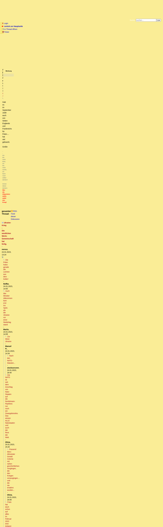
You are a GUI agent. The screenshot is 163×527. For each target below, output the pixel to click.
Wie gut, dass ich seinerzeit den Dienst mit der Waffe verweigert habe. (42, 300)
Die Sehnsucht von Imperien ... (24, 113)
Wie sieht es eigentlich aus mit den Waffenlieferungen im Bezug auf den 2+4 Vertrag (45, 475)
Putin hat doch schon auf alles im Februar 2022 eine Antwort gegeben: (35, 96)
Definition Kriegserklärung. (20, 485)
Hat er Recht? (12, 415)
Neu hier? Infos (8, 20)
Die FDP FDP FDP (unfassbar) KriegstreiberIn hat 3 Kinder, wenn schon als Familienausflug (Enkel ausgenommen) (54, 144)
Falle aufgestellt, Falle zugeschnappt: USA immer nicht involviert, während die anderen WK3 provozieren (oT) (54, 233)
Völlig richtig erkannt (17, 449)
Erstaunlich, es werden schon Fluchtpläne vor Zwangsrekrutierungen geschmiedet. (47, 199)
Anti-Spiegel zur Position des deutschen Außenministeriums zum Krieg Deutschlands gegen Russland (47, 446)
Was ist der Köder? (16, 240)
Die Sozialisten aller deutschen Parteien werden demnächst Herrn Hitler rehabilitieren (43, 394)
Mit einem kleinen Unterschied (23, 180)
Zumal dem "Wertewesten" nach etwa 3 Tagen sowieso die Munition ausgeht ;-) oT (43, 338)
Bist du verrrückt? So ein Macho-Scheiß (26, 139)
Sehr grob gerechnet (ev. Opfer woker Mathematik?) (29, 264)
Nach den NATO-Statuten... (20, 84)
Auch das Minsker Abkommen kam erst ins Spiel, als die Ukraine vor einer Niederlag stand (41, 79)
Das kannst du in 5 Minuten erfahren (26, 453)
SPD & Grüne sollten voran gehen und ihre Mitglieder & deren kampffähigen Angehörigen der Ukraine (60, 319)
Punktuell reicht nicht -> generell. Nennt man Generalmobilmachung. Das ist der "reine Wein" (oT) (51, 293)
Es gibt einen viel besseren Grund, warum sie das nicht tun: (37, 360)
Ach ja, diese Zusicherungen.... (20, 130)
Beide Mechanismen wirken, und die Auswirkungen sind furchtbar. (39, 425)
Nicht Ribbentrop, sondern (17, 410)
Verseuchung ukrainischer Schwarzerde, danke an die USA (42, 223)
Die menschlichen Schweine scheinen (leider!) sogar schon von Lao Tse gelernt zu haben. (51, 202)
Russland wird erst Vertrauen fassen (21, 115)
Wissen (21, 20)
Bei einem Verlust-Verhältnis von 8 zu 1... (23, 118)
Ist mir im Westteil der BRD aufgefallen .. (25, 257)
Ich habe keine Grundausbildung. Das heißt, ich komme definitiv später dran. (48, 305)
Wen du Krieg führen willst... (30, 209)
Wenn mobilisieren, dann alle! (26, 324)
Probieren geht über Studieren (23, 142)
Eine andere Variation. (20, 242)
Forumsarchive (79, 20)
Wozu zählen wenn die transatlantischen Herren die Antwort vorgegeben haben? (41, 190)
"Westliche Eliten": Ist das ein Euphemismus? (25, 271)
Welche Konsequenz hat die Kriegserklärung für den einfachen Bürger (38, 451)
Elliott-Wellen (33, 20)
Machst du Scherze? (25, 302)
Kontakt (23, 520)
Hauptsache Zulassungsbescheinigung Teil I (26, 226)
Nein (14, 422)
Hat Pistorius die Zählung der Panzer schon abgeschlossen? (31, 187)
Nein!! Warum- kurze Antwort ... (19, 441)
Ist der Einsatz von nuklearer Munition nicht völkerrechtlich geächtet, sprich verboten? (44, 420)
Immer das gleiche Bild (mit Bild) (27, 334)
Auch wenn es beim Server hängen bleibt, (23, 134)
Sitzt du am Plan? (18, 192)
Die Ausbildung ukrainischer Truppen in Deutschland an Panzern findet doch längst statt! (44, 501)
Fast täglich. (23, 377)
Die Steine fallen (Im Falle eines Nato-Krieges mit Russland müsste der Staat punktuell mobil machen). (51, 290)
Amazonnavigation (106, 32)
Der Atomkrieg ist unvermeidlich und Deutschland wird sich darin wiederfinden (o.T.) (38, 429)
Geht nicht (9, 149)
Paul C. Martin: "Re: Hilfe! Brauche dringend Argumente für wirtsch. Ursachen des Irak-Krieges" (56, 218)
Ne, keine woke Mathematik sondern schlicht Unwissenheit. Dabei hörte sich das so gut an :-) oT (48, 266)
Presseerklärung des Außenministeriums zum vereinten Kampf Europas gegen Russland (40, 389)
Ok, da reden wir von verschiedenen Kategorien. (32, 370)
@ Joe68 (45, 43)
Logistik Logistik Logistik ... (22, 357)
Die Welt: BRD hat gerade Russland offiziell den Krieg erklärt (29, 444)
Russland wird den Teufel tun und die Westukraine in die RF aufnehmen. (39, 108)
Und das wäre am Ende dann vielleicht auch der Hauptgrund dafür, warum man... (44, 487)
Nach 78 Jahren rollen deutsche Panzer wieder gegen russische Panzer (33, 168)
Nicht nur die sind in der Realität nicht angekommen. (29, 353)
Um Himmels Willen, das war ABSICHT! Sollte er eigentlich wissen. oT (38, 252)
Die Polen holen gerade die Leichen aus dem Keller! (26, 77)
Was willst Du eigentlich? (31, 381)
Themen (46, 20)
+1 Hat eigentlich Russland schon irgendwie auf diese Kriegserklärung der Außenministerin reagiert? (53, 458)
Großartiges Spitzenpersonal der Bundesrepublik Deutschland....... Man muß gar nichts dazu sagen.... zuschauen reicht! (56, 274)
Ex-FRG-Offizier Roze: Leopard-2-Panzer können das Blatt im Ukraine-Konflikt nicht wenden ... (44, 346)
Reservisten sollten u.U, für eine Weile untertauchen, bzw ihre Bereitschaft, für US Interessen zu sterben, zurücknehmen (60, 295)
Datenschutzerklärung (111, 29)
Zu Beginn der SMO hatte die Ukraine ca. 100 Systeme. (42, 379)
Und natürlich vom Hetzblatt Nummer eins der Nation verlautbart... (33, 170)
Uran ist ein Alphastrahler (25, 427)
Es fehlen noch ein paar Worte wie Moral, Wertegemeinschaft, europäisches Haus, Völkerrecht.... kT (46, 391)
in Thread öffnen (31, 26)
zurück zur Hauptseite (12, 26)
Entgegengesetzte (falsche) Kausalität (24, 439)
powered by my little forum (82, 523)
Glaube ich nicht (20, 405)
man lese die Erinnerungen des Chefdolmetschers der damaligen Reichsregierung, (45, 477)
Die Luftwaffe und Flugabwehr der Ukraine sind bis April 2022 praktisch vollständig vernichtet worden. (50, 365)
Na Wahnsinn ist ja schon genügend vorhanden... (28, 434)
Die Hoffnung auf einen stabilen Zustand (29, 106)
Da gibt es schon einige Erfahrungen (21, 161)
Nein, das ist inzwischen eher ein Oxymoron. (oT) (28, 276)
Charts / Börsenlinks (61, 20)
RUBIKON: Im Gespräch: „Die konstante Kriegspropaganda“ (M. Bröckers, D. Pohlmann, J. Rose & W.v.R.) (47, 269)
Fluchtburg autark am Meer (53, 29)
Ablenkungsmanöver (17, 185)
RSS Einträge (6, 520)
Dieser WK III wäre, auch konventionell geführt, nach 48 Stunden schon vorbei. (40, 336)
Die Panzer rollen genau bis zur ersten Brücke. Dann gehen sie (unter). (35, 254)
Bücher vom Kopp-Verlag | (93, 29)
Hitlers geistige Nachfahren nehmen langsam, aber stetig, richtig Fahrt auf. (42, 403)
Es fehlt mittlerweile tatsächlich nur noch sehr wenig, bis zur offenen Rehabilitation (43, 408)
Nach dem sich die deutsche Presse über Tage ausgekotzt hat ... (36, 178)
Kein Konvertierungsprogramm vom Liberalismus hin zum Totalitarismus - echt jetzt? (54, 211)
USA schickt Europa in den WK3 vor (19, 492)
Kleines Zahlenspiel (14, 511)
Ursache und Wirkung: (26, 465)
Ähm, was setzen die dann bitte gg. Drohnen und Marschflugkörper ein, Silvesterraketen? (47, 367)
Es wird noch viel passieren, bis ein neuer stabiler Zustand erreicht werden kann (42, 103)
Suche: (132, 20)
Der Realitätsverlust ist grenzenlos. (21, 350)
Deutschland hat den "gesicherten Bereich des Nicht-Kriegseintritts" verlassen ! (36, 494)
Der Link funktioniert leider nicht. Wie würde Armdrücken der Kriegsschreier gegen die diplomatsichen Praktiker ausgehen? (57, 137)
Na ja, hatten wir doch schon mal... (23, 437)
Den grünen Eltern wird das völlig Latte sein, (32, 329)
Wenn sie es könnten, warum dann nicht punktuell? (35, 362)
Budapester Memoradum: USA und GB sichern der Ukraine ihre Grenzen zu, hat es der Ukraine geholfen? (47, 120)
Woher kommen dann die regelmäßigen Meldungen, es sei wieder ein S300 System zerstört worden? (55, 372)
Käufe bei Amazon (69, 32)
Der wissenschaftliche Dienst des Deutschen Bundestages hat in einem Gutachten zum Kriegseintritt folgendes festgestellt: (55, 497)
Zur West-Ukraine (14, 82)
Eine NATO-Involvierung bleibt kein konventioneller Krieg (38, 204)
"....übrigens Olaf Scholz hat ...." (18, 132)
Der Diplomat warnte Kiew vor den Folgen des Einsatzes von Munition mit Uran (36, 413)
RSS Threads (16, 520)
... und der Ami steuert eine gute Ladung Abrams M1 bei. (29, 182)
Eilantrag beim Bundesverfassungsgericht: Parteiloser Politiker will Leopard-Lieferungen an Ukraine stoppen (51, 499)
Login (5, 23)
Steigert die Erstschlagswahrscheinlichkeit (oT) (31, 341)
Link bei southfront (31, 386)
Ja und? (21, 317)
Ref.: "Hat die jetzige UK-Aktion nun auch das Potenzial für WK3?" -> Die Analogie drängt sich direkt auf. (52, 250)
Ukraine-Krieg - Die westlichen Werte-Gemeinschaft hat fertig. (30, 74)
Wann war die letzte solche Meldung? (31, 374)
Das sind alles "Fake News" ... (22, 504)
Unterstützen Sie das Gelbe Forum (46, 32)
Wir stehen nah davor (25, 221)
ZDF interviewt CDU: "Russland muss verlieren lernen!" (27, 348)
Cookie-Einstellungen (121, 32)
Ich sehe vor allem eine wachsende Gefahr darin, (28, 127)
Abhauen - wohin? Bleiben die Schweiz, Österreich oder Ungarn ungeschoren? (44, 331)
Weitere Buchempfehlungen (86, 32)
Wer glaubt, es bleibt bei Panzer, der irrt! (21, 278)
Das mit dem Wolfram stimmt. (20, 417)
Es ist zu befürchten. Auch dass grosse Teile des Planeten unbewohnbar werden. (39, 432)
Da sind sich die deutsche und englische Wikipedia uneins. (46, 384)
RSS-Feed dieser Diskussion (117, 71)
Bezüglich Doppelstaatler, (27, 326)
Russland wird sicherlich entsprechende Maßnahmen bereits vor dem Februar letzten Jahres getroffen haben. (54, 343)
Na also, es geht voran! (20, 401)
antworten (9, 65)
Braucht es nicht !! (19, 489)
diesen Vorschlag (21, 456)
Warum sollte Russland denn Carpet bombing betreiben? (32, 355)
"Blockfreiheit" (17, 110)
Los (158, 20)
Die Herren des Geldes (26, 206)
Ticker (43, 26)
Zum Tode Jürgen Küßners (73, 29)
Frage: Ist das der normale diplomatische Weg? (29, 473)
